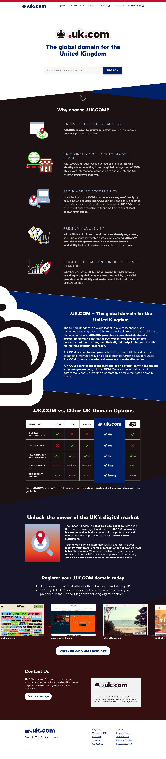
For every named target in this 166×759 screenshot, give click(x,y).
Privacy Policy (122, 733)
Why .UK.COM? (76, 6)
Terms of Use (122, 736)
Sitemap (120, 729)
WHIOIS (96, 740)
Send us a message (38, 696)
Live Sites (92, 6)
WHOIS (103, 6)
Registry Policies (124, 740)
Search (112, 70)
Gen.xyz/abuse (128, 699)
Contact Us (119, 6)
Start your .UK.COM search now (83, 651)
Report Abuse (134, 6)
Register (61, 6)
